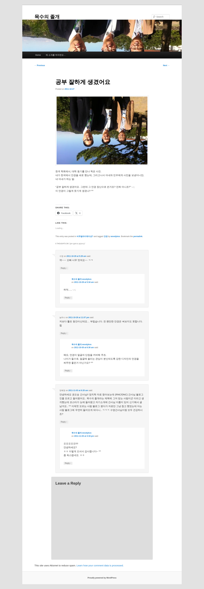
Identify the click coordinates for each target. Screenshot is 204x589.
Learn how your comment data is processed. (100, 565)
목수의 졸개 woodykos (81, 279)
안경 (106, 236)
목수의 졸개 (47, 16)
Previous (39, 65)
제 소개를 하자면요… (56, 55)
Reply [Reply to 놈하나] (64, 333)
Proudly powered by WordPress (101, 578)
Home (38, 55)
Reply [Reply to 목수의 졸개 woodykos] (68, 297)
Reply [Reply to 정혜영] (64, 421)
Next (166, 65)
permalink (137, 236)
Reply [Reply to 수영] (64, 268)
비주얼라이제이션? (85, 236)
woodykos (115, 236)
